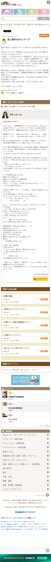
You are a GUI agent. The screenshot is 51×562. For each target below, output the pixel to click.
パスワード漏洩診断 (6, 524)
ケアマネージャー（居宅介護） (26, 447)
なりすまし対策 (28, 529)
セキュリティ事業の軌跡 (41, 529)
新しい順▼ (4, 106)
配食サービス (26, 452)
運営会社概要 (16, 500)
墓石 (26, 472)
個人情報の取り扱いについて (38, 500)
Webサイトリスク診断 (19, 524)
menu (48, 2)
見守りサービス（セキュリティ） (26, 460)
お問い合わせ (6, 500)
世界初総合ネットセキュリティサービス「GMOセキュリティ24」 (18, 521)
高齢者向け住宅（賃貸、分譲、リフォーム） (26, 456)
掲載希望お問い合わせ (35, 503)
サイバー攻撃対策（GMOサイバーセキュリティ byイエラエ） (30, 526)
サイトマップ (12, 503)
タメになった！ (41, 279)
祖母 (21, 370)
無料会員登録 (22, 503)
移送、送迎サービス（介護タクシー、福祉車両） (26, 464)
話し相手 (16, 370)
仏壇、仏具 (26, 477)
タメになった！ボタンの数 (26, 106)
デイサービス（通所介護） (26, 439)
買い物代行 (26, 468)
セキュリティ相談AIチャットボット (36, 524)
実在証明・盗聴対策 (6, 526)
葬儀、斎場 (26, 481)
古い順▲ (13, 106)
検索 (43, 19)
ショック (34, 370)
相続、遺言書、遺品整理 (26, 485)
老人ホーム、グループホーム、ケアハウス (26, 435)
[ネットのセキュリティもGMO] (25, 558)
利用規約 (25, 500)
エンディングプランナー (26, 489)
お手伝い (27, 370)
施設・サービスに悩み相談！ (25, 380)
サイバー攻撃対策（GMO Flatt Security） (11, 529)
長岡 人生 (13, 115)
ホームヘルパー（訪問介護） (26, 443)
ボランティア (7, 370)
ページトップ (40, 495)
